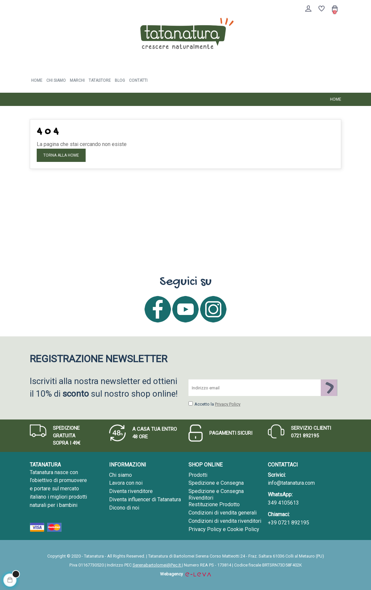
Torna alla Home (61, 155)
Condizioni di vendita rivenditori (224, 521)
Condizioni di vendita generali (222, 513)
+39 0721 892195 (288, 522)
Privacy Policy (227, 404)
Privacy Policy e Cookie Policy (223, 529)
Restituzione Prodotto (214, 504)
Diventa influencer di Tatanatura (145, 499)
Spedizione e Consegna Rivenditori (216, 494)
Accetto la (201, 404)
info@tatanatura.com (291, 483)
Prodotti (197, 475)
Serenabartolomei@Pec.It (157, 565)
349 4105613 (283, 503)
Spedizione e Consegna (216, 483)
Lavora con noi (126, 483)
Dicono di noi (124, 508)
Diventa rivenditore (131, 491)
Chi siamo (120, 475)
